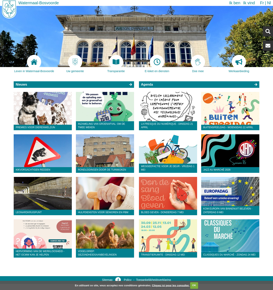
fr (262, 3)
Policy (127, 279)
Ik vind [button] (249, 3)
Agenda (147, 84)
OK (194, 285)
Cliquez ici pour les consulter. (171, 285)
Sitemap (107, 279)
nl (269, 3)
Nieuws (21, 84)
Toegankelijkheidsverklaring (153, 279)
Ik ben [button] (234, 3)
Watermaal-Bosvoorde (38, 3)
